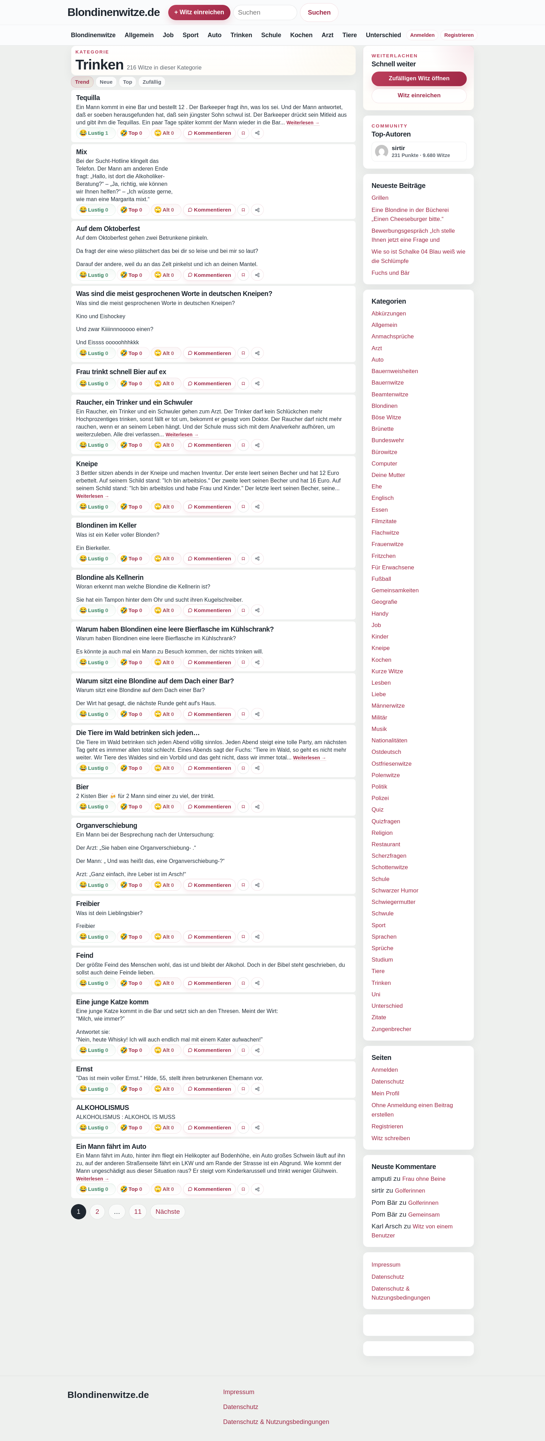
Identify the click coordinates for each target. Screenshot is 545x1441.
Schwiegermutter (393, 902)
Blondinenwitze (93, 35)
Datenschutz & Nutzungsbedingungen (276, 1421)
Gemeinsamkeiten (395, 590)
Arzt (327, 35)
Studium (382, 959)
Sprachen (384, 936)
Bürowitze (384, 452)
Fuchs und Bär (391, 273)
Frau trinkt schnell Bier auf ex (121, 372)
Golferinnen (410, 1190)
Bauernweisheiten (395, 371)
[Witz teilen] (257, 133)
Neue (106, 82)
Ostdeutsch (386, 752)
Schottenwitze (390, 867)
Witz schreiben (391, 1138)
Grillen (380, 198)
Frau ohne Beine (424, 1179)
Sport (190, 35)
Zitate (379, 1017)
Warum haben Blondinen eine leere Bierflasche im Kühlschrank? (175, 629)
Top (127, 82)
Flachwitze (385, 532)
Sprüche (382, 948)
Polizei (380, 798)
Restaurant (386, 844)
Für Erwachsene (393, 567)
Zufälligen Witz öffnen (419, 78)
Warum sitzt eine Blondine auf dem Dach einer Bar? (155, 681)
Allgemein (139, 35)
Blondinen (385, 406)
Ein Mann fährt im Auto (111, 1146)
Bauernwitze (388, 382)
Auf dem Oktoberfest (108, 228)
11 (137, 1211)
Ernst (84, 1069)
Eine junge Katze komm (112, 1002)
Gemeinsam (424, 1214)
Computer (384, 463)
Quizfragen (386, 821)
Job (168, 35)
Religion (382, 833)
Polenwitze (386, 775)
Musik (379, 729)
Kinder (380, 636)
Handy (380, 613)
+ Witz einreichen (199, 12)
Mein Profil (385, 1093)
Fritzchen (384, 556)
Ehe (377, 486)
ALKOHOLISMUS (102, 1107)
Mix (81, 152)
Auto (214, 35)
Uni (376, 994)
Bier (82, 787)
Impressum (386, 1264)
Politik (379, 786)
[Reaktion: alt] (166, 133)
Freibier (88, 903)
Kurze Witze (387, 671)
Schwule (383, 913)
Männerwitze (388, 705)
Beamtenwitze (390, 394)
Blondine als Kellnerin (110, 577)
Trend (82, 82)
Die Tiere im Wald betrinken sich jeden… (138, 732)
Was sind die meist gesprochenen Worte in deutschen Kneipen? (174, 293)
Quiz (378, 809)
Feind (84, 955)
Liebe (379, 694)
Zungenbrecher (391, 1029)
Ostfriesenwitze (392, 763)
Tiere (349, 35)
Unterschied (383, 35)
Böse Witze (386, 417)
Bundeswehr (388, 440)
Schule (271, 35)
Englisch (383, 498)
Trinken (241, 35)
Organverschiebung (106, 825)
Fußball (381, 579)
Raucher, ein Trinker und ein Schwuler (134, 402)
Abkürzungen (389, 313)
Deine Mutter (388, 475)
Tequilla (88, 97)
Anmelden (422, 35)
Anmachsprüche (393, 336)
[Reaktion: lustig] (96, 133)
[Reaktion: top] (133, 133)
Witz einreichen (419, 95)
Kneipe (87, 464)
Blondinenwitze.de (113, 12)
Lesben (381, 683)
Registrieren (459, 35)
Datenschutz (388, 1081)
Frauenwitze (388, 544)
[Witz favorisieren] (243, 133)
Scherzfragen (389, 856)
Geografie (384, 602)
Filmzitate (384, 521)
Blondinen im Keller (106, 525)
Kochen (301, 35)
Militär (379, 717)
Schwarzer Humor (395, 890)
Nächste (167, 1211)
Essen (380, 510)
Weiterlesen (302, 122)
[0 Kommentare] (209, 133)
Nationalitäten (389, 740)
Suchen (319, 12)
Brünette (383, 429)
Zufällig (152, 82)
